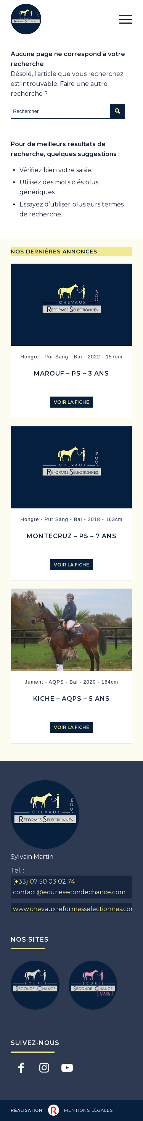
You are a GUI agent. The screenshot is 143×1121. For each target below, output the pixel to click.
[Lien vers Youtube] (66, 1067)
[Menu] (121, 19)
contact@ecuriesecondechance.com (69, 892)
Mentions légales (88, 1110)
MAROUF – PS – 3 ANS (71, 373)
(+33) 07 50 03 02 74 (44, 881)
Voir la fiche (71, 402)
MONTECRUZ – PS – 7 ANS (72, 536)
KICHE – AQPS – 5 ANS (71, 698)
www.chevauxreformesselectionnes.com (72, 909)
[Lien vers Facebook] (21, 1067)
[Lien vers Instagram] (44, 1067)
